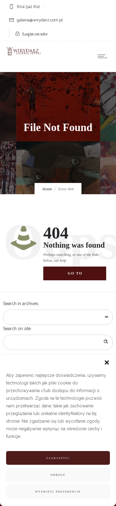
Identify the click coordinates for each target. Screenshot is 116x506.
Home (47, 189)
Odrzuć (57, 474)
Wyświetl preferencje (58, 491)
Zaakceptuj (58, 458)
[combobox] (58, 317)
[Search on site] (58, 342)
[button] (107, 362)
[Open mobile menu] (104, 56)
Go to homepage (81, 275)
